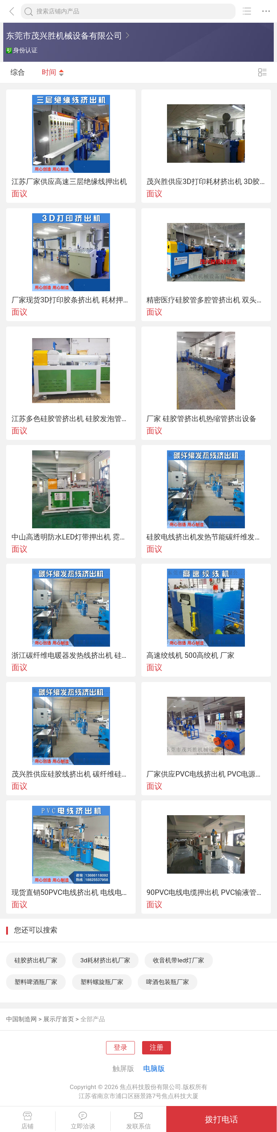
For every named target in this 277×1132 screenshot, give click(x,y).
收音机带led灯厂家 (178, 960)
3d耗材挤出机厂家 (105, 960)
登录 (120, 1048)
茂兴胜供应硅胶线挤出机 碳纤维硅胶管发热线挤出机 (71, 774)
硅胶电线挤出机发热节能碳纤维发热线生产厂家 (205, 537)
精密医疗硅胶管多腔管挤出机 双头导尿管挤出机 (205, 299)
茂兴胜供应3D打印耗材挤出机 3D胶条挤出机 (205, 181)
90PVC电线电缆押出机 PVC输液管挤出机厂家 (205, 892)
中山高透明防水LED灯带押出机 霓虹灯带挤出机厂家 (71, 537)
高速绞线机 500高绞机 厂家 (190, 655)
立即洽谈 (83, 1121)
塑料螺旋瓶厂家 (101, 981)
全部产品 (92, 1019)
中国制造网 (21, 1019)
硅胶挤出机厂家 (35, 960)
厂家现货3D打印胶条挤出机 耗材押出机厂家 (71, 299)
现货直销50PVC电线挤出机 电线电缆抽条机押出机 (71, 892)
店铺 (27, 1121)
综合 (17, 72)
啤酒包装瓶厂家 (167, 981)
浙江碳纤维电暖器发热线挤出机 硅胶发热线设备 (71, 655)
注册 (156, 1048)
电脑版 (154, 1068)
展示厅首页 (58, 1019)
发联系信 (138, 1121)
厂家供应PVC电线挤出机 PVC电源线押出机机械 (205, 774)
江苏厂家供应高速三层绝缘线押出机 (69, 181)
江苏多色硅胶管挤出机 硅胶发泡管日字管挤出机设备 (71, 418)
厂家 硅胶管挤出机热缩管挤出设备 (201, 418)
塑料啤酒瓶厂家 (35, 981)
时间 (53, 72)
